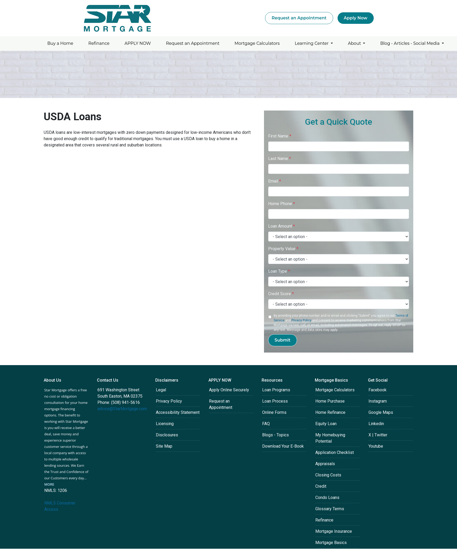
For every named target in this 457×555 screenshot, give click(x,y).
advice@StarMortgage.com (122, 408)
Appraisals (325, 463)
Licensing (165, 423)
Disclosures (167, 434)
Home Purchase (330, 401)
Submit (282, 340)
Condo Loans (327, 497)
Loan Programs (276, 389)
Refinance (98, 43)
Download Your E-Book (283, 446)
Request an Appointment (299, 17)
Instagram (377, 401)
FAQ (266, 423)
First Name (279, 136)
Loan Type (279, 271)
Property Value (283, 248)
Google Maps (380, 412)
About (355, 43)
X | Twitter (377, 434)
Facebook (377, 389)
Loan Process (275, 401)
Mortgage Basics (331, 542)
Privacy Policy (301, 320)
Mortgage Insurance (333, 531)
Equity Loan (326, 423)
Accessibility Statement (178, 412)
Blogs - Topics (275, 434)
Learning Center (312, 43)
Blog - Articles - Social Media (410, 43)
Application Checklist (334, 452)
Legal (161, 389)
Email (274, 181)
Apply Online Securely (229, 389)
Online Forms (274, 412)
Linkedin (376, 423)
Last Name (279, 158)
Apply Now (355, 17)
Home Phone (281, 203)
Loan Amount (281, 226)
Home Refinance (330, 412)
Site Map (164, 446)
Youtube (375, 446)
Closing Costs (328, 474)
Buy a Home (60, 43)
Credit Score (281, 293)
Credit (320, 486)
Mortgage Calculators (257, 43)
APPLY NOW (138, 43)
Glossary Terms (329, 508)
